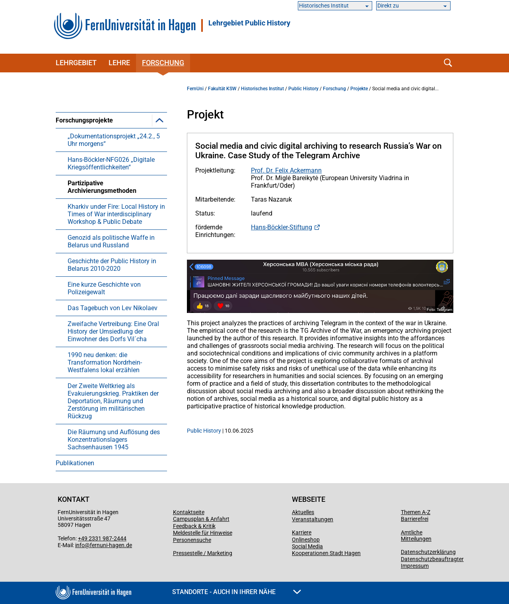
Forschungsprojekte (84, 120)
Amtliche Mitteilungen (416, 535)
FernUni (195, 88)
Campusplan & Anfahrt (201, 519)
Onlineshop (306, 539)
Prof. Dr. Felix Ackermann (286, 170)
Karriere (301, 532)
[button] (159, 120)
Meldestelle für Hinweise (202, 533)
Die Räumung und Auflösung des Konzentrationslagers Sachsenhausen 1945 (114, 439)
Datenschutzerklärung (428, 552)
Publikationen (75, 463)
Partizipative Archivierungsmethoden (102, 186)
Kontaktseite (188, 512)
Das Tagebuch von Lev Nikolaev (112, 308)
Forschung (163, 62)
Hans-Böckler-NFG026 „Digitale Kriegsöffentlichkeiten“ (111, 163)
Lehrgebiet (249, 23)
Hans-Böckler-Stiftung (281, 227)
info (80, 545)
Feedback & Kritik (194, 526)
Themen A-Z (415, 512)
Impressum (415, 566)
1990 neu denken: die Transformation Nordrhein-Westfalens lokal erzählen (105, 362)
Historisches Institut (262, 88)
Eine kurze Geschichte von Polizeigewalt (104, 288)
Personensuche (192, 540)
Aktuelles (303, 512)
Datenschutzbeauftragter (432, 559)
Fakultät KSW (222, 88)
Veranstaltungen (312, 519)
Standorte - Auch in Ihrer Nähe (236, 592)
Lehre (119, 62)
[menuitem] (111, 283)
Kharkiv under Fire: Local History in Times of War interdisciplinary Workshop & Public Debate (116, 214)
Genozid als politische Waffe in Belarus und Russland (111, 241)
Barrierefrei (414, 519)
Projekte (359, 88)
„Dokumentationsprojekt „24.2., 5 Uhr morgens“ (114, 140)
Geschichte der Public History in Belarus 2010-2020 (112, 264)
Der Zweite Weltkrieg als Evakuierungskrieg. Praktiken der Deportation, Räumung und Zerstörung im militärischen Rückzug (113, 401)
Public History (303, 88)
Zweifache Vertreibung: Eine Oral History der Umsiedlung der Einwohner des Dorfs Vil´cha (113, 331)
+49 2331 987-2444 (102, 538)
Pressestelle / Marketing (202, 553)
